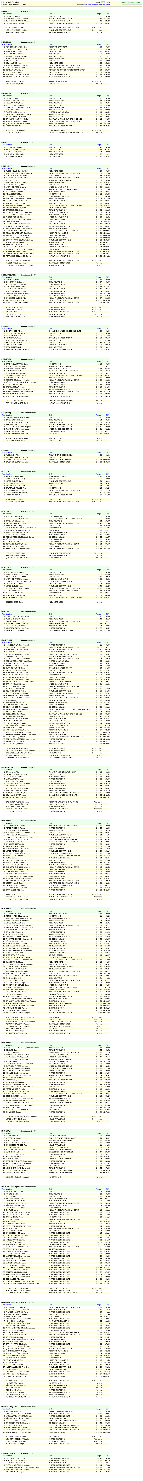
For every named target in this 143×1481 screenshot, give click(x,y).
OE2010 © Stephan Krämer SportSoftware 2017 (96, 4)
